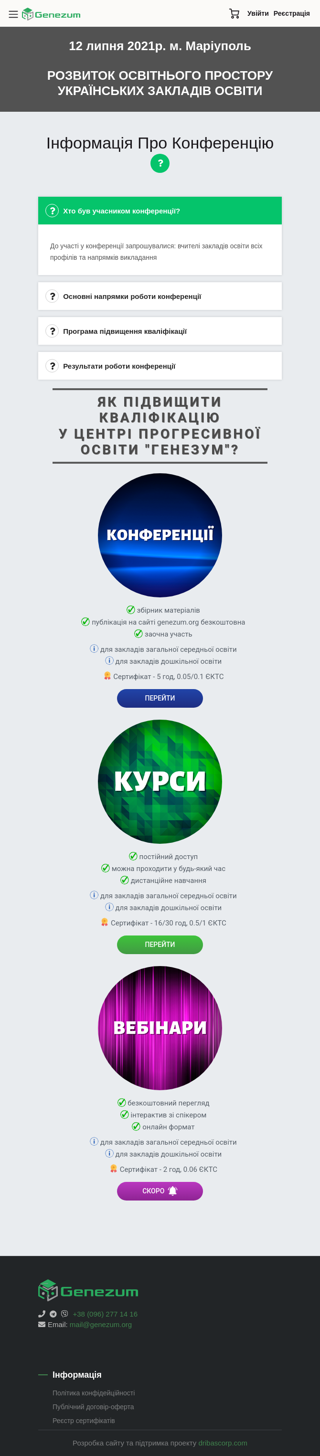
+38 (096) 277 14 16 (105, 1314)
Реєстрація (292, 13)
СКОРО (160, 1191)
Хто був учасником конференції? (112, 210)
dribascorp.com (222, 1443)
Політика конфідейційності (94, 1393)
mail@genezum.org (101, 1324)
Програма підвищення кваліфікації (116, 331)
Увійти (258, 13)
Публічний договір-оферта (93, 1407)
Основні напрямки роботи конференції (123, 296)
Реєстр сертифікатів (84, 1420)
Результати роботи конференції (110, 365)
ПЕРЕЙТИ (160, 698)
